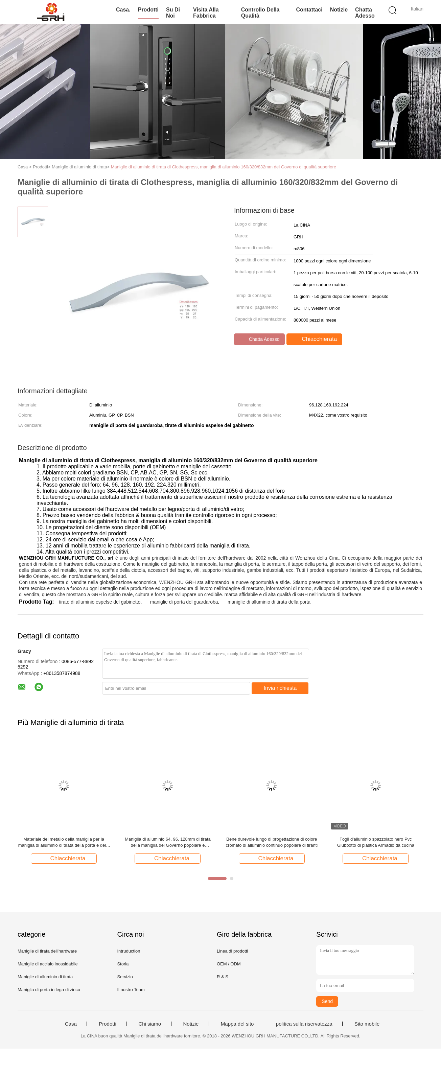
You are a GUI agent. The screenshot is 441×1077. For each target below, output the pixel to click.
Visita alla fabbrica (206, 13)
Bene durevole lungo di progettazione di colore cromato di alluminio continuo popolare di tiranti (272, 842)
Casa (71, 1024)
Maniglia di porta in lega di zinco (49, 989)
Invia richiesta (280, 688)
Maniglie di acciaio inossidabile (48, 963)
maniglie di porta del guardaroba (184, 602)
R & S (222, 976)
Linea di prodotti (232, 951)
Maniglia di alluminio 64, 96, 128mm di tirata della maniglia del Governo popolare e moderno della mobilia (168, 842)
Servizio (125, 976)
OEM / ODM (229, 963)
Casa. (123, 10)
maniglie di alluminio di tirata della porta (269, 602)
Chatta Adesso (365, 13)
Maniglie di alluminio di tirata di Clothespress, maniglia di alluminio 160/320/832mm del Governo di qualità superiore (223, 166)
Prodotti (148, 10)
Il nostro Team (130, 989)
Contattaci (309, 10)
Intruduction (128, 951)
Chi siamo (149, 1024)
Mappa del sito (237, 1024)
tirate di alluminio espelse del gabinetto (99, 602)
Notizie (339, 10)
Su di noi (173, 13)
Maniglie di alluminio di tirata (45, 976)
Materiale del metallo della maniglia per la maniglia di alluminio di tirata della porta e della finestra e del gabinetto (64, 842)
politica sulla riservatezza (304, 1024)
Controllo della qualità (260, 13)
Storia (123, 963)
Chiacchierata (315, 339)
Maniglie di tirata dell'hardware (47, 951)
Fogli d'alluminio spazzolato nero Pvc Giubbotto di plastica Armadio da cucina (375, 842)
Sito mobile (366, 1024)
